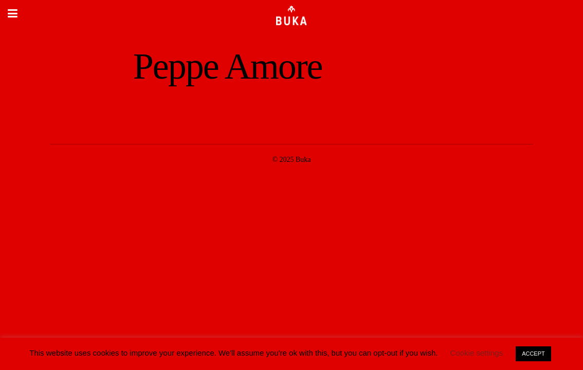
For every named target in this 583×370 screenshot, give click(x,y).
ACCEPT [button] (533, 353)
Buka (303, 159)
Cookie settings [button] (476, 352)
